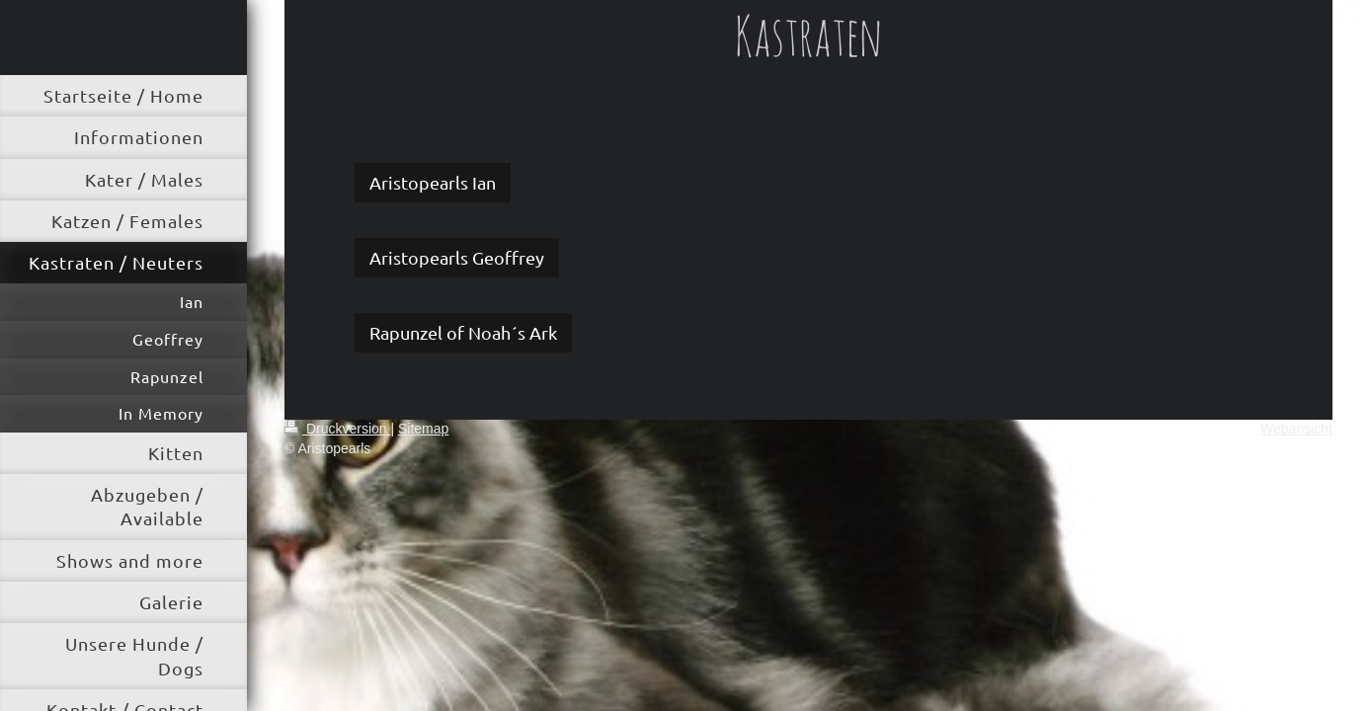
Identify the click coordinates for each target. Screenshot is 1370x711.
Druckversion (337, 428)
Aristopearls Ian (432, 182)
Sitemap (423, 428)
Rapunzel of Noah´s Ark (463, 332)
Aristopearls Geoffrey (456, 257)
